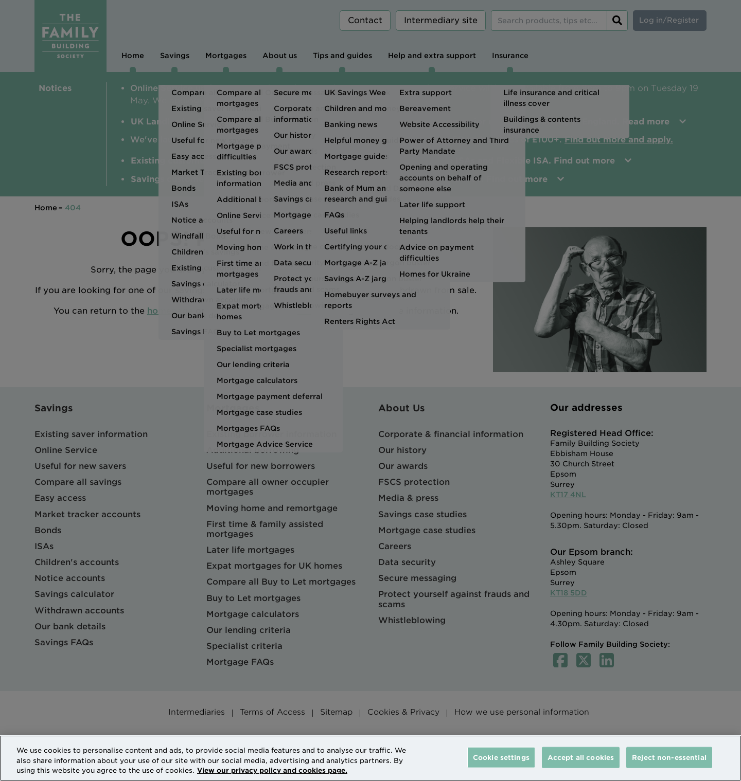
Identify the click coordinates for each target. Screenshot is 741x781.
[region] (370, 758)
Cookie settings (501, 757)
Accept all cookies (581, 757)
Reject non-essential (669, 757)
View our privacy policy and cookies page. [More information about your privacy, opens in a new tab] (272, 770)
